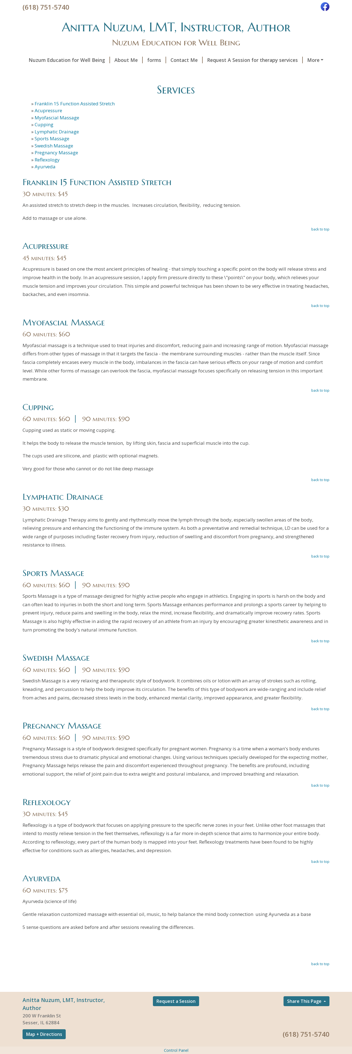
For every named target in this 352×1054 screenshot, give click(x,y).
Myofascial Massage (57, 117)
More (313, 60)
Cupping (44, 124)
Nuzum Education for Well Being (69, 60)
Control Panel (176, 1050)
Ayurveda (45, 166)
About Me (128, 60)
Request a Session (176, 1001)
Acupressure (48, 110)
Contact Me (186, 60)
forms (156, 60)
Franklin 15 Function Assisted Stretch (75, 103)
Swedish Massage (54, 145)
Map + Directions (44, 1034)
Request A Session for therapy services (255, 60)
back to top (320, 229)
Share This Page (305, 1001)
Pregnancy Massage (56, 152)
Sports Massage (52, 138)
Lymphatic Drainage (57, 131)
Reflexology (47, 160)
